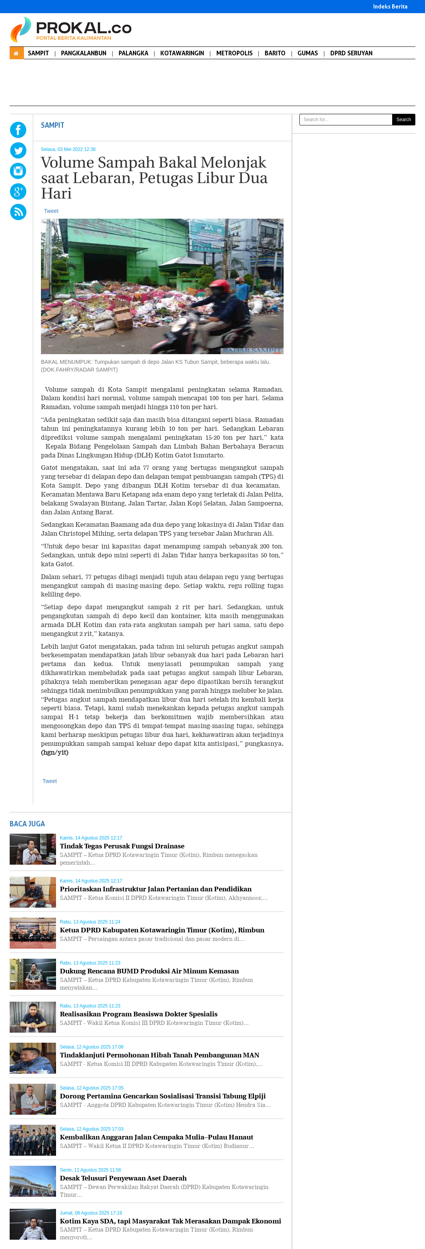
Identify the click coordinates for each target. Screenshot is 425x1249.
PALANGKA (133, 53)
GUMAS (308, 53)
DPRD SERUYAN (351, 53)
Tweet (51, 211)
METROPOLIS (234, 53)
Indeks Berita (390, 6)
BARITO (275, 53)
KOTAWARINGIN (182, 53)
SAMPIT (38, 53)
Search (403, 119)
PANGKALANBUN (83, 53)
